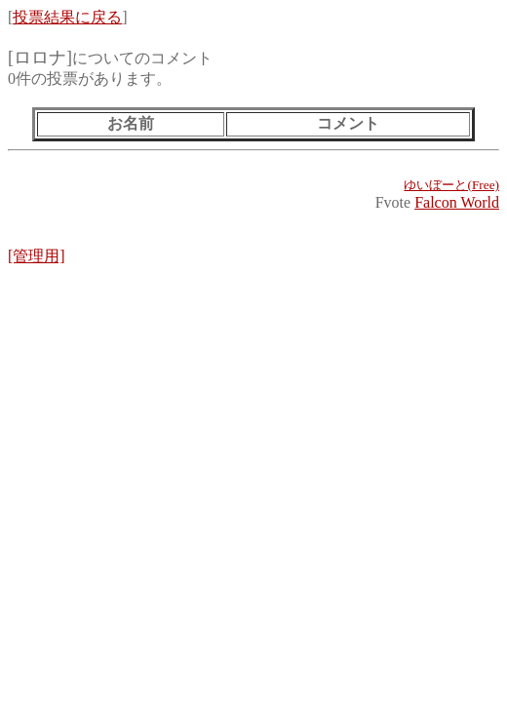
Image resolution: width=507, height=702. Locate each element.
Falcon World (456, 202)
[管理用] (36, 256)
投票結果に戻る (67, 17)
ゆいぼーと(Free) (451, 184)
